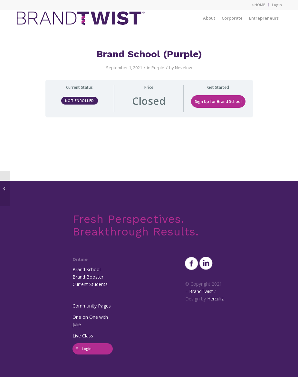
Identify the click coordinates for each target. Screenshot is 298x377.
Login (277, 4)
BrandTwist (201, 291)
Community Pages (91, 306)
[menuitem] (258, 4)
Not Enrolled (79, 100)
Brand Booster (87, 277)
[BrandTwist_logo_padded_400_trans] (80, 18)
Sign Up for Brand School (218, 101)
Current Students (90, 284)
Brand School (86, 269)
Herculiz (215, 299)
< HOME (258, 4)
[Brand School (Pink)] (5, 188)
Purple (157, 67)
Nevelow (183, 67)
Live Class (82, 336)
